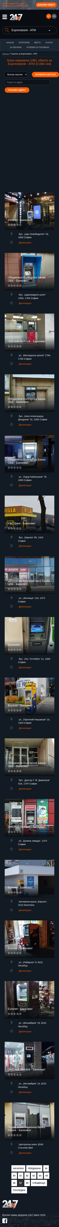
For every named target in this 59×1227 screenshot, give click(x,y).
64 (40, 1175)
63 (33, 1175)
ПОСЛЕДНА (19, 1190)
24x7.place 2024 (36, 1215)
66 (14, 1183)
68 (27, 1183)
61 (21, 1175)
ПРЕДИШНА (34, 1168)
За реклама (16, 47)
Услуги (49, 43)
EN (54, 16)
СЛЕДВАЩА (38, 1183)
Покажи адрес (17, 90)
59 (46, 1168)
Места (37, 43)
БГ (48, 16)
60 (14, 1175)
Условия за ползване (37, 47)
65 (46, 1175)
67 (21, 1183)
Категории (24, 43)
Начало (10, 43)
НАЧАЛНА (18, 1168)
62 (27, 1175)
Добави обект (46, 4)
